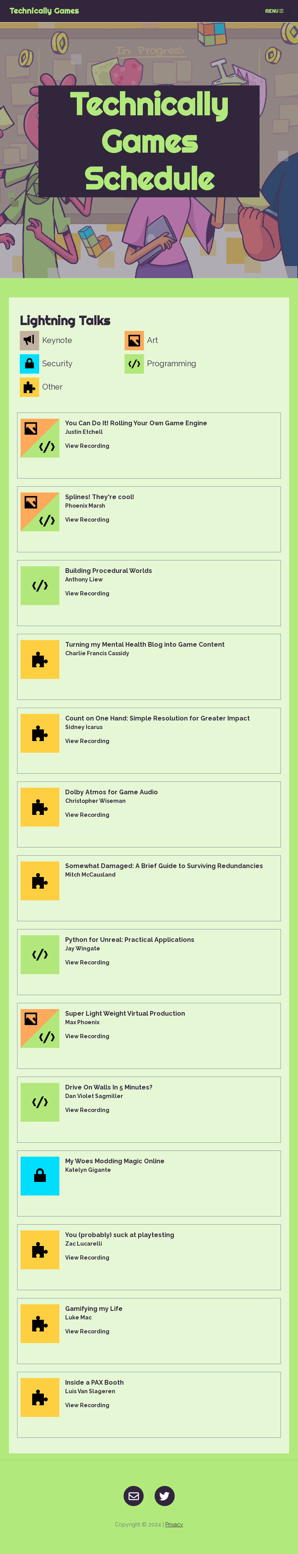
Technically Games (44, 11)
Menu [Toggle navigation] (274, 11)
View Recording (87, 446)
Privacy (174, 1524)
